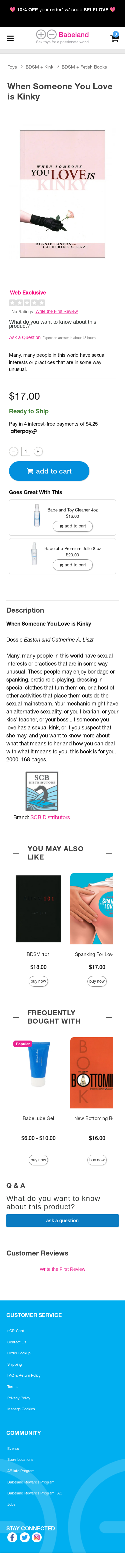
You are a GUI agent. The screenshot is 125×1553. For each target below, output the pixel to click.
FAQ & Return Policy (24, 1375)
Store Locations (20, 1459)
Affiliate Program (21, 1470)
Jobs (11, 1504)
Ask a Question (25, 337)
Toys (12, 67)
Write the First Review (57, 311)
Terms (12, 1386)
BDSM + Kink (39, 67)
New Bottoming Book (97, 1118)
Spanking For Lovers (97, 954)
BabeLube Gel (38, 1118)
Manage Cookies (21, 1409)
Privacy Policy (18, 1398)
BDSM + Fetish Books (84, 67)
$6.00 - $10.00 (38, 1138)
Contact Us (16, 1342)
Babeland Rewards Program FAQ (35, 1493)
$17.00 (97, 967)
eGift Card (15, 1330)
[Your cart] (114, 37)
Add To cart (49, 471)
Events (13, 1448)
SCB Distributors (50, 817)
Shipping (14, 1364)
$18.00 (38, 967)
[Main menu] (10, 38)
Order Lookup (19, 1353)
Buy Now (38, 981)
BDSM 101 (38, 954)
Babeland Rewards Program (31, 1482)
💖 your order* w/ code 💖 (63, 10)
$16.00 (97, 1138)
